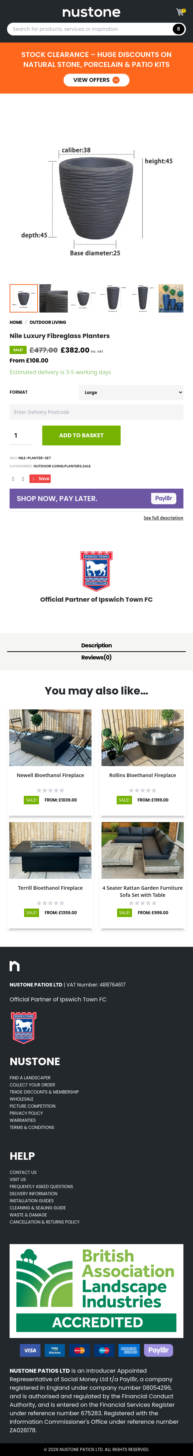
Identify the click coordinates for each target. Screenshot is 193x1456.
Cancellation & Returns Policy (44, 1222)
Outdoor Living (48, 322)
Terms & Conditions (32, 1127)
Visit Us (18, 1179)
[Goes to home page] (91, 12)
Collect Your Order (32, 1085)
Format (19, 392)
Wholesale (21, 1099)
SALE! (31, 800)
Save (40, 479)
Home (16, 322)
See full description (163, 518)
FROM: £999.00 (153, 913)
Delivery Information (33, 1194)
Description (96, 645)
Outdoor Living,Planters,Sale (62, 466)
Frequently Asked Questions (41, 1187)
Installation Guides (32, 1201)
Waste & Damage (28, 1215)
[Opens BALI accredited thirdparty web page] (96, 1291)
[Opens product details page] (50, 737)
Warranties (23, 1120)
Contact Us (23, 1172)
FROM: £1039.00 (61, 800)
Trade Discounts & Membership (44, 1092)
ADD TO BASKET (81, 435)
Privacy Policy (26, 1113)
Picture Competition (32, 1106)
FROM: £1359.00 (61, 913)
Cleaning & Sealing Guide (38, 1208)
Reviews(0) (96, 657)
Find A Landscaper (30, 1078)
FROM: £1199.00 (153, 800)
